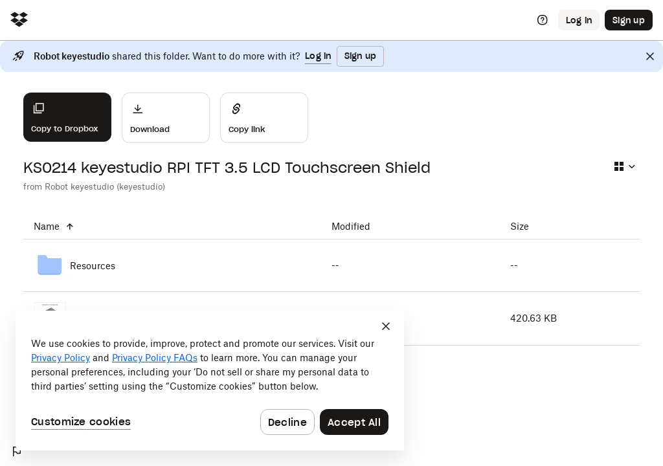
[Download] (166, 118)
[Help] (542, 20)
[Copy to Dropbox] (67, 117)
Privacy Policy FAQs (154, 357)
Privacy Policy (60, 357)
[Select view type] (624, 166)
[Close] (650, 56)
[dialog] (210, 380)
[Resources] (172, 265)
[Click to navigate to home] (19, 20)
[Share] (264, 118)
